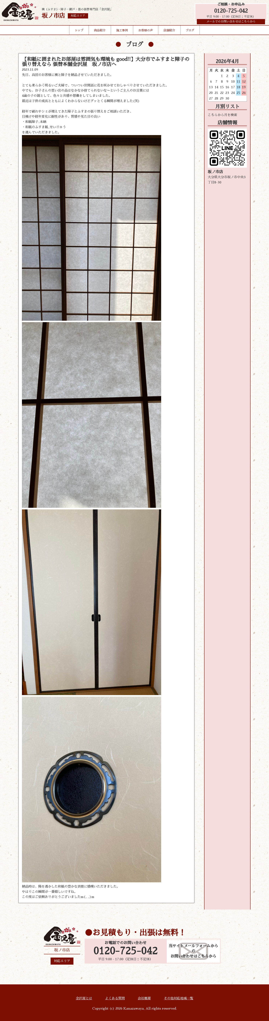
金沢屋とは (84, 998)
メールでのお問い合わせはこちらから (231, 22)
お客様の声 (145, 31)
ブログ (190, 31)
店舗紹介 (169, 31)
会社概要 (144, 998)
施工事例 (122, 31)
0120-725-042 (231, 11)
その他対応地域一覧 (178, 998)
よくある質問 (115, 998)
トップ (79, 31)
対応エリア (62, 961)
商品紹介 (99, 31)
